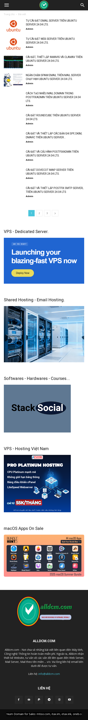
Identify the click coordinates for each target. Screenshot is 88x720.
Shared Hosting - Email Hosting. (34, 299)
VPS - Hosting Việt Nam (26, 448)
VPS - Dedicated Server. (26, 231)
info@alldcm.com (49, 674)
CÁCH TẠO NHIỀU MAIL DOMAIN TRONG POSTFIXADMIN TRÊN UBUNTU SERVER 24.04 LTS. (53, 97)
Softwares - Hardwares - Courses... (37, 378)
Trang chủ (9, 14)
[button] (6, 5)
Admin (29, 28)
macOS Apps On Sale (23, 528)
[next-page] (55, 213)
